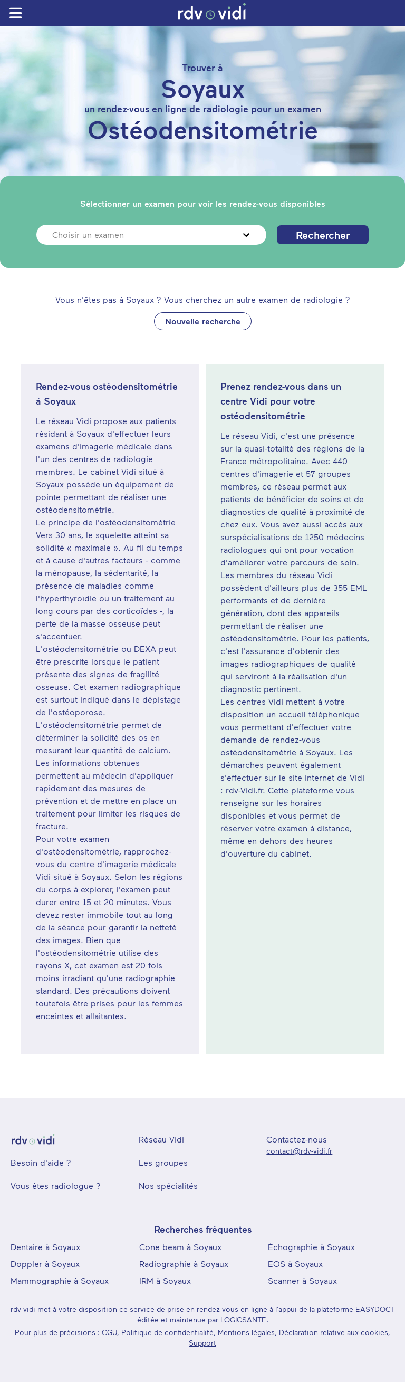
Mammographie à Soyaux (60, 1280)
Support (202, 1342)
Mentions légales (246, 1332)
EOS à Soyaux (295, 1264)
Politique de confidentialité (167, 1332)
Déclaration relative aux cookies (333, 1332)
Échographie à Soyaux (311, 1247)
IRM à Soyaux (165, 1280)
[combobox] (53, 234)
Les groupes (163, 1162)
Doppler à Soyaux (45, 1264)
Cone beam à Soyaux (180, 1247)
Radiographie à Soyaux (183, 1264)
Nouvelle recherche (202, 321)
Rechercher (323, 234)
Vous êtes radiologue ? (56, 1186)
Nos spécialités (168, 1186)
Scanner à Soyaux (302, 1280)
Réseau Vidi (161, 1139)
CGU (109, 1332)
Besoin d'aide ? (41, 1162)
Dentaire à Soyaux (45, 1247)
